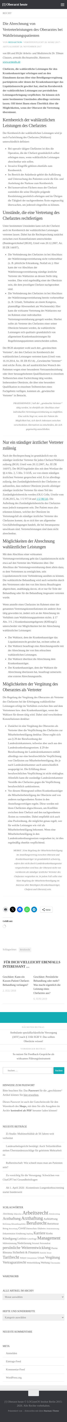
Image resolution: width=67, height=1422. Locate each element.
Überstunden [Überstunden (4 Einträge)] (55, 1263)
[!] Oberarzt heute (14, 4)
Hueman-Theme (51, 1410)
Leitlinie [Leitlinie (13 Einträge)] (22, 1238)
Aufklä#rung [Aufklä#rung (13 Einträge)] (51, 1218)
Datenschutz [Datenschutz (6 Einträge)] (31, 1228)
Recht (7, 13)
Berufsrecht (25, 949)
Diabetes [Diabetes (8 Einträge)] (42, 1228)
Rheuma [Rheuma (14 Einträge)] (7, 1252)
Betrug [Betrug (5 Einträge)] (5, 1228)
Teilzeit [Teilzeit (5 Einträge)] (23, 1258)
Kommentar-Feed (15, 1369)
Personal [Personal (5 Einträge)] (35, 1243)
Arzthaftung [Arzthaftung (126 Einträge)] (32, 1218)
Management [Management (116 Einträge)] (48, 1238)
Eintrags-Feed (13, 1361)
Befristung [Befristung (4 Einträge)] (7, 1224)
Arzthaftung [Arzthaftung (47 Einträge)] (12, 1218)
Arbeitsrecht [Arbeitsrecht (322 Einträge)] (35, 1213)
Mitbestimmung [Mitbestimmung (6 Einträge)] (10, 1243)
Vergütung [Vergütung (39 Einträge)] (52, 1257)
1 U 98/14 (41, 498)
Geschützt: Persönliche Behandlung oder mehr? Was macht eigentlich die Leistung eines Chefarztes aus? (47, 984)
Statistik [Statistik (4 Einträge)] (43, 1253)
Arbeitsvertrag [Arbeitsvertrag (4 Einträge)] (54, 1214)
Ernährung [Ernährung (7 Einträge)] (21, 1233)
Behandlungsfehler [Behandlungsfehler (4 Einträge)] (18, 1224)
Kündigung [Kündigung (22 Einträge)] (10, 1238)
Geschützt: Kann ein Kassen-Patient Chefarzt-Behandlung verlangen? (16, 980)
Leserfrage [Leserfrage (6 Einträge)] (32, 1239)
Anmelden (11, 1353)
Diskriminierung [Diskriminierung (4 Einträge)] (52, 1229)
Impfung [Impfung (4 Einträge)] (29, 1234)
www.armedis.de (11, 61)
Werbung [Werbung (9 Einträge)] (45, 1262)
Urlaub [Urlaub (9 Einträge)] (41, 1257)
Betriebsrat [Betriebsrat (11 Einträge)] (53, 1223)
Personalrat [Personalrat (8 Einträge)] (45, 1243)
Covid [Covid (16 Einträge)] (21, 1228)
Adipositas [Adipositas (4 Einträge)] (18, 1214)
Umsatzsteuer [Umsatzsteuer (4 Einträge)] (32, 1258)
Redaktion (15, 42)
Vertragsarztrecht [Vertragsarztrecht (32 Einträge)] (14, 1262)
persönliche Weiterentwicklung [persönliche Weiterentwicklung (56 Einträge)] (27, 1247)
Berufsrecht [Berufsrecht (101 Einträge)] (36, 1223)
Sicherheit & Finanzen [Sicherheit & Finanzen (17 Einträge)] (26, 1252)
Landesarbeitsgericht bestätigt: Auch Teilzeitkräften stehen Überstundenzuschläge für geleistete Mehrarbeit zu (32, 1150)
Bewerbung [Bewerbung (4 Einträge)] (13, 1229)
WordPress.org (14, 1377)
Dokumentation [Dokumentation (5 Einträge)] (9, 1234)
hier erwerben (31, 1094)
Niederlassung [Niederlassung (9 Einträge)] (24, 1243)
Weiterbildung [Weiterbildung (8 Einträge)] (33, 1262)
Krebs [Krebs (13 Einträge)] (49, 1233)
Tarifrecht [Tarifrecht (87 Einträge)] (11, 1257)
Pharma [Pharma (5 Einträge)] (54, 1248)
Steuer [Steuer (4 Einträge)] (49, 1253)
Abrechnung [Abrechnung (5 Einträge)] (8, 1214)
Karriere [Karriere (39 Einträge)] (39, 1233)
